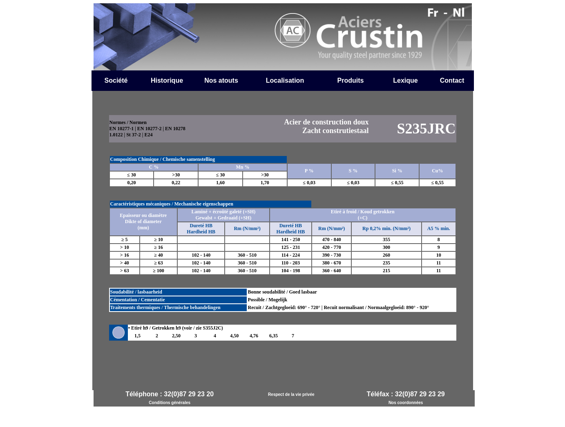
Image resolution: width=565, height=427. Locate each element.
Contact (452, 80)
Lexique (405, 80)
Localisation (285, 80)
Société (116, 80)
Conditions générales (169, 402)
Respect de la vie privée (291, 394)
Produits (350, 80)
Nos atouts (221, 80)
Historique (167, 80)
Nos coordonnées (406, 402)
